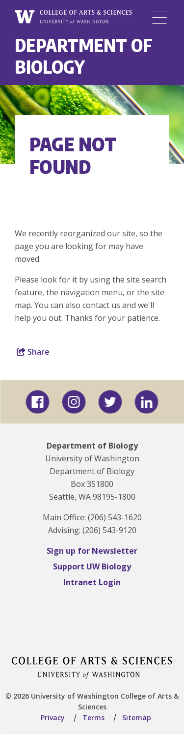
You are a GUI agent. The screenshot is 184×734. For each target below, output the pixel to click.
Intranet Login (92, 582)
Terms (93, 717)
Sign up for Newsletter (92, 550)
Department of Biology (84, 56)
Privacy (53, 717)
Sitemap (136, 717)
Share (33, 351)
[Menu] (159, 17)
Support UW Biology (92, 566)
